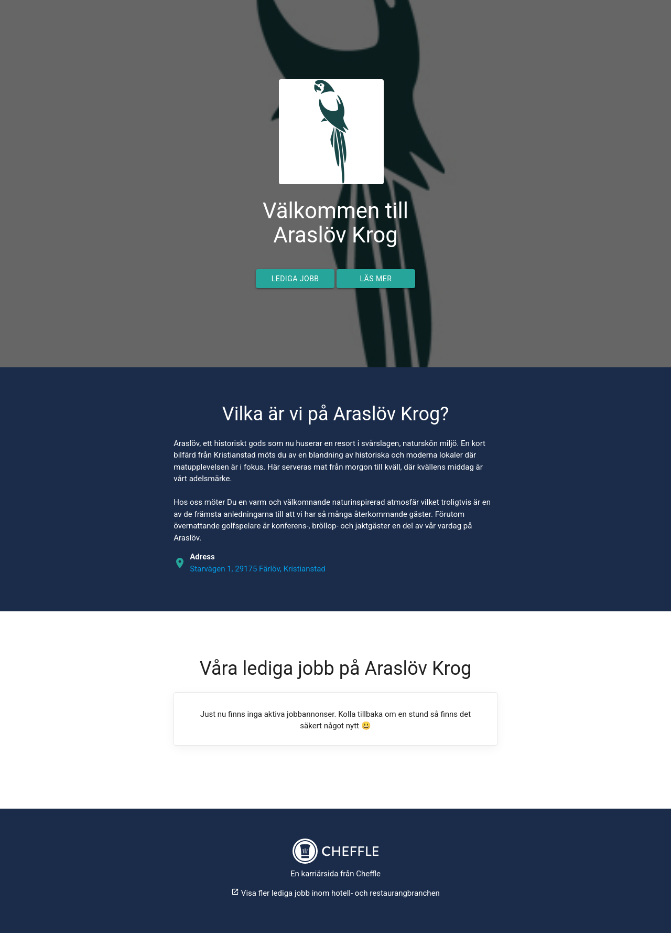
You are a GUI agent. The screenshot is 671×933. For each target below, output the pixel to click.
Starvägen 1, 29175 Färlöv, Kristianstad (258, 569)
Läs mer (376, 278)
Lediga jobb (295, 278)
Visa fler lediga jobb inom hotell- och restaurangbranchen (335, 893)
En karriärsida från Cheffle (335, 873)
